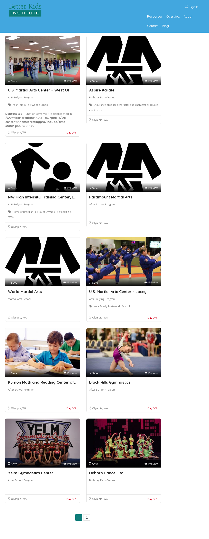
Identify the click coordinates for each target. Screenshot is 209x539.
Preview (70, 81)
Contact (152, 26)
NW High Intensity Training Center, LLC (43, 197)
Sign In (194, 7)
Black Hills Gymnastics (110, 382)
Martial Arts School (19, 299)
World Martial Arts (25, 291)
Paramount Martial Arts (110, 197)
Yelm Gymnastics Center (30, 472)
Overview (173, 16)
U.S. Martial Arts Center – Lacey (118, 291)
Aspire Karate (102, 90)
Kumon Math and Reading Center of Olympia (49, 382)
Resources (155, 16)
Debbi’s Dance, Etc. (106, 472)
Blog (165, 26)
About (188, 16)
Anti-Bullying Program (21, 97)
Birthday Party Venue (102, 97)
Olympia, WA (19, 132)
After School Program (102, 204)
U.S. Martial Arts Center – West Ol (38, 90)
